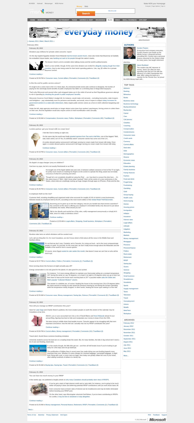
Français (147, 6)
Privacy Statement (52, 415)
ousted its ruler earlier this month (73, 251)
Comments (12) (83, 189)
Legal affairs (70, 221)
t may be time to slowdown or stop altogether (74, 396)
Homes (126, 204)
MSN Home (59, 3)
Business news (129, 101)
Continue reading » (36, 74)
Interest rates (128, 219)
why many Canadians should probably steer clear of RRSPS (87, 380)
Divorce (126, 157)
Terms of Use (31, 415)
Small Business (129, 20)
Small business (88, 221)
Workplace (78, 118)
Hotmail (39, 3)
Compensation (51, 118)
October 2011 (128, 336)
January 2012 (128, 326)
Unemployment (129, 301)
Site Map (143, 20)
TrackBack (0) (94, 78)
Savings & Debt (86, 20)
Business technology (131, 104)
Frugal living (128, 182)
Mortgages (127, 241)
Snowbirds (127, 282)
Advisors (127, 88)
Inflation (126, 213)
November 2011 (129, 332)
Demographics (129, 154)
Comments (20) (34, 223)
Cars (125, 116)
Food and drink (129, 179)
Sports (126, 285)
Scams (126, 267)
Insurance (100, 20)
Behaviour (127, 94)
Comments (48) (97, 118)
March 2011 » (49, 41)
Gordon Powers (142, 48)
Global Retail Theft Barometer (102, 200)
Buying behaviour (130, 107)
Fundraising (128, 185)
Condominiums (129, 132)
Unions (126, 304)
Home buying (128, 201)
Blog (110, 20)
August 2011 (128, 342)
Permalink (73, 78)
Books (126, 97)
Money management (65, 295)
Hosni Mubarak (99, 316)
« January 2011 (33, 41)
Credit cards (128, 138)
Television (127, 295)
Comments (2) (76, 261)
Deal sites (127, 147)
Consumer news (51, 78)
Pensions (127, 245)
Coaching (127, 126)
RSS (149, 415)
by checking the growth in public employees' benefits (61, 94)
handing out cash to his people (64, 58)
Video (117, 20)
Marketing (127, 232)
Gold (125, 191)
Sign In (163, 6)
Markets (126, 235)
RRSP (84, 405)
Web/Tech (127, 310)
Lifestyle (126, 226)
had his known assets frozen (77, 56)
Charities (127, 123)
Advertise (41, 415)
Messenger (49, 3)
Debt (125, 151)
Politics (71, 118)
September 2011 (129, 339)
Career (126, 113)
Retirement (64, 20)
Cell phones (128, 119)
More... (126, 355)
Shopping (79, 221)
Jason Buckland (142, 65)
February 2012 (129, 323)
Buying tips (49, 365)
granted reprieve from (85, 136)
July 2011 (127, 345)
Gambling (127, 188)
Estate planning (129, 166)
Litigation (127, 229)
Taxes (74, 20)
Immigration (128, 210)
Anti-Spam (63, 415)
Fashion (126, 176)
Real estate (128, 254)
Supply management (131, 288)
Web (86, 6)
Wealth (126, 307)
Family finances (129, 173)
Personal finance (67, 405)
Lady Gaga (40, 310)
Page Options (156, 6)
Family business (129, 169)
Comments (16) (83, 152)
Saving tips (77, 295)
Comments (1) (82, 365)
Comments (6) (103, 295)
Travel (65, 365)
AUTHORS (129, 45)
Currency (127, 141)
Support (164, 415)
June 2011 (127, 348)
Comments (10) (86, 331)
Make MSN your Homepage (154, 4)
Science (85, 295)
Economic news (62, 118)
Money (50, 12)
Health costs (128, 198)
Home (32, 20)
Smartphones (128, 279)
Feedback (156, 415)
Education (127, 163)
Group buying (128, 195)
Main (41, 41)
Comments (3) (83, 78)
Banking (52, 20)
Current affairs (63, 78)
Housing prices (129, 207)
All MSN (32, 3)
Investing (42, 20)
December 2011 (129, 329)
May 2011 (127, 351)
